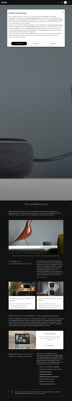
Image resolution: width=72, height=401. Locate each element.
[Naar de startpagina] (4, 2)
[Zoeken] (58, 2)
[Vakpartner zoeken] (62, 2)
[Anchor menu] (70, 200)
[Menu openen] (69, 2)
